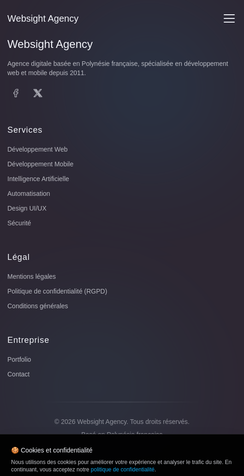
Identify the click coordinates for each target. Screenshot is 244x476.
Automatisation (28, 193)
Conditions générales (37, 306)
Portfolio (19, 359)
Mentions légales (31, 276)
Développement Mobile (40, 164)
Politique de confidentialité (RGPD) (57, 291)
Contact (18, 374)
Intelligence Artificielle (38, 178)
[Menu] (229, 18)
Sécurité (19, 223)
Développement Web (37, 149)
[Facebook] (15, 93)
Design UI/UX (27, 208)
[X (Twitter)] (38, 93)
